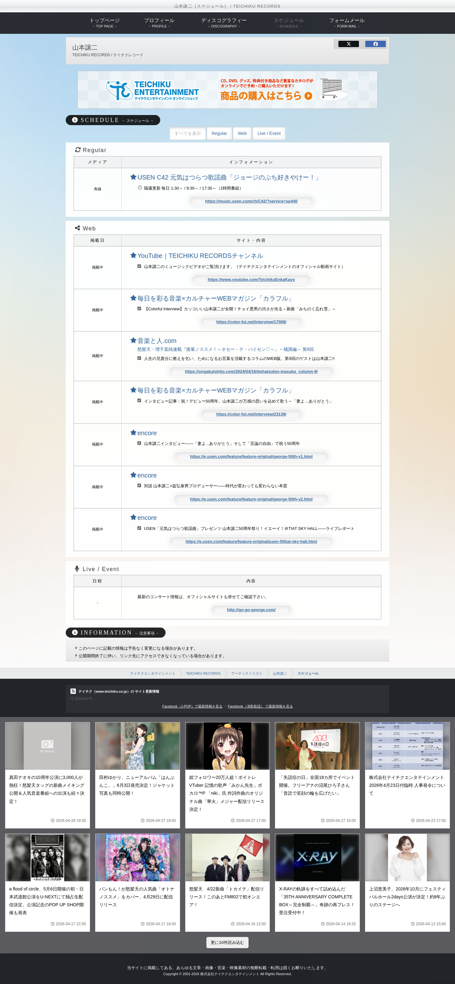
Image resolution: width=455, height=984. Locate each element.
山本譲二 (280, 673)
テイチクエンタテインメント (152, 673)
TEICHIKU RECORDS (203, 673)
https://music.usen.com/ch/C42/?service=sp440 (251, 201)
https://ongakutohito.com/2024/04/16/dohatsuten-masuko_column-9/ (251, 371)
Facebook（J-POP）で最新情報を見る (192, 706)
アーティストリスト (247, 673)
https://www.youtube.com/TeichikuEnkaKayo (251, 279)
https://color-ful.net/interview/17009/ (251, 321)
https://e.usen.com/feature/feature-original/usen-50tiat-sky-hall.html (251, 541)
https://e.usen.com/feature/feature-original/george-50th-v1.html (251, 456)
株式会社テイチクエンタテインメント (229, 974)
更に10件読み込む (227, 942)
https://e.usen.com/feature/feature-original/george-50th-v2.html (251, 499)
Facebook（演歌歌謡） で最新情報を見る (260, 706)
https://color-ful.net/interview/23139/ (251, 414)
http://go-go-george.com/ (251, 609)
